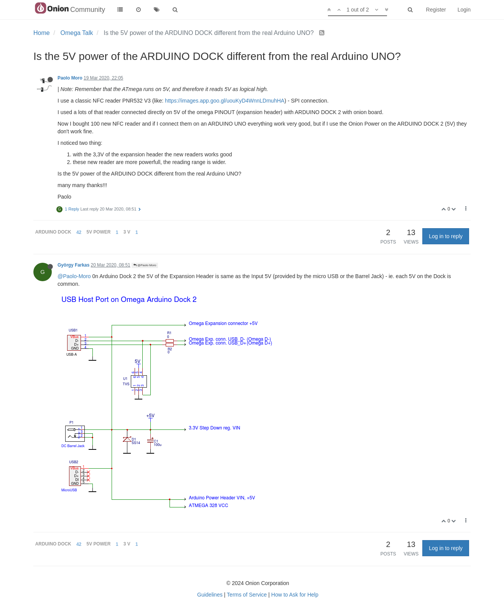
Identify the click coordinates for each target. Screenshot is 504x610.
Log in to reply (446, 236)
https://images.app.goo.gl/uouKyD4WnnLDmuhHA (224, 101)
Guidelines (209, 595)
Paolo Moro (70, 78)
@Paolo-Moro (74, 276)
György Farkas (73, 265)
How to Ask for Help (294, 595)
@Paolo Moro (144, 265)
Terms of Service (247, 595)
